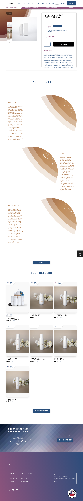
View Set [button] (41, 262)
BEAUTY (71, 8)
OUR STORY (27, 3)
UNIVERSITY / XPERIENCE (31, 8)
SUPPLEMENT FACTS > (69, 23)
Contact (12, 481)
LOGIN (63, 3)
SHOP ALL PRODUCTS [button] (41, 411)
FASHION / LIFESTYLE (51, 8)
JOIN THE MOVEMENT (65, 440)
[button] (63, 44)
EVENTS (44, 3)
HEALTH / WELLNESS (11, 8)
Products (12, 473)
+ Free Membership (57, 26)
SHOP (20, 3)
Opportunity (13, 478)
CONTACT (51, 3)
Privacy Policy (25, 478)
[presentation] (9, 18)
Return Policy (25, 481)
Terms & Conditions (26, 473)
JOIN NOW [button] (72, 3)
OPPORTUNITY (36, 3)
